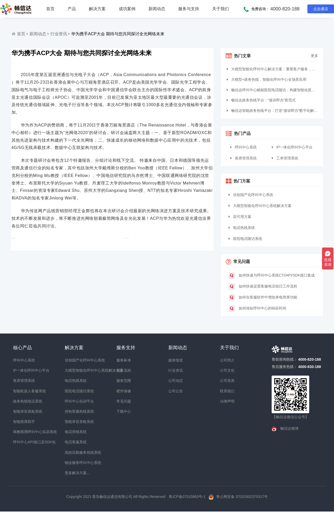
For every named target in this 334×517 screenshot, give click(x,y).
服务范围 (123, 380)
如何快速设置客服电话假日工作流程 (263, 286)
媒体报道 (175, 360)
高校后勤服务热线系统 (74, 452)
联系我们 (227, 391)
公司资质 (227, 380)
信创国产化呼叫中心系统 (251, 195)
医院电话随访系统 (245, 239)
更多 (314, 56)
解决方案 (97, 9)
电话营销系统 (74, 432)
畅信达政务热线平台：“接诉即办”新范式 (262, 100)
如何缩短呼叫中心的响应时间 (257, 308)
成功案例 (127, 9)
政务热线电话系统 (22, 401)
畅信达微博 (289, 428)
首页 (50, 9)
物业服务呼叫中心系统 (74, 463)
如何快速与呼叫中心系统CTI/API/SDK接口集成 (272, 275)
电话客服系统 (74, 442)
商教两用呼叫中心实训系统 (22, 432)
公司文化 (227, 370)
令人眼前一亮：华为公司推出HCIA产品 (155, 256)
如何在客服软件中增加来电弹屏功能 (263, 297)
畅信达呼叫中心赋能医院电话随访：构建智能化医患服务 (273, 90)
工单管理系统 (285, 158)
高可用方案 (240, 217)
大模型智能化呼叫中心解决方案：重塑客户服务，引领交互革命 (273, 69)
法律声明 (227, 401)
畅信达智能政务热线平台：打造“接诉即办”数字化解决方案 (273, 110)
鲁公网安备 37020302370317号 (242, 497)
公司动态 (175, 380)
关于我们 (220, 9)
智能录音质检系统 (22, 411)
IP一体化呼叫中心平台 (292, 147)
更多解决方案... (74, 473)
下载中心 (123, 411)
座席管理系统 (243, 158)
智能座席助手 (22, 422)
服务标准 (123, 360)
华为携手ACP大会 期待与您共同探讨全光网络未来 (117, 34)
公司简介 (227, 360)
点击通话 (320, 9)
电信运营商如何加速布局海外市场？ (50, 256)
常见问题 (123, 401)
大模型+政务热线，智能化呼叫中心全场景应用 (267, 79)
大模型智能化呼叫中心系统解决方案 (260, 206)
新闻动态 (156, 9)
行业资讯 (58, 34)
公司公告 (175, 391)
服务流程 (123, 370)
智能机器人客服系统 (22, 391)
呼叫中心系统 (243, 147)
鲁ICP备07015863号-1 (187, 497)
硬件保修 (123, 391)
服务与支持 (188, 9)
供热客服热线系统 (74, 411)
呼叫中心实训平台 (74, 401)
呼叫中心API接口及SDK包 (22, 442)
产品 (72, 9)
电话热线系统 (242, 228)
